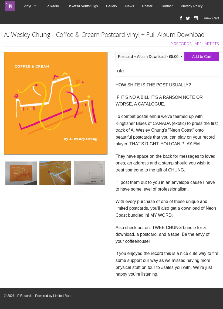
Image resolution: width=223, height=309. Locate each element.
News (129, 6)
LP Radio (52, 6)
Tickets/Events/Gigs (82, 6)
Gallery (111, 6)
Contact (167, 6)
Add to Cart (201, 56)
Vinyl (27, 6)
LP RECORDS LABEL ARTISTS (193, 43)
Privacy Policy (191, 6)
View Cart (211, 18)
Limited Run (61, 296)
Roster (147, 6)
